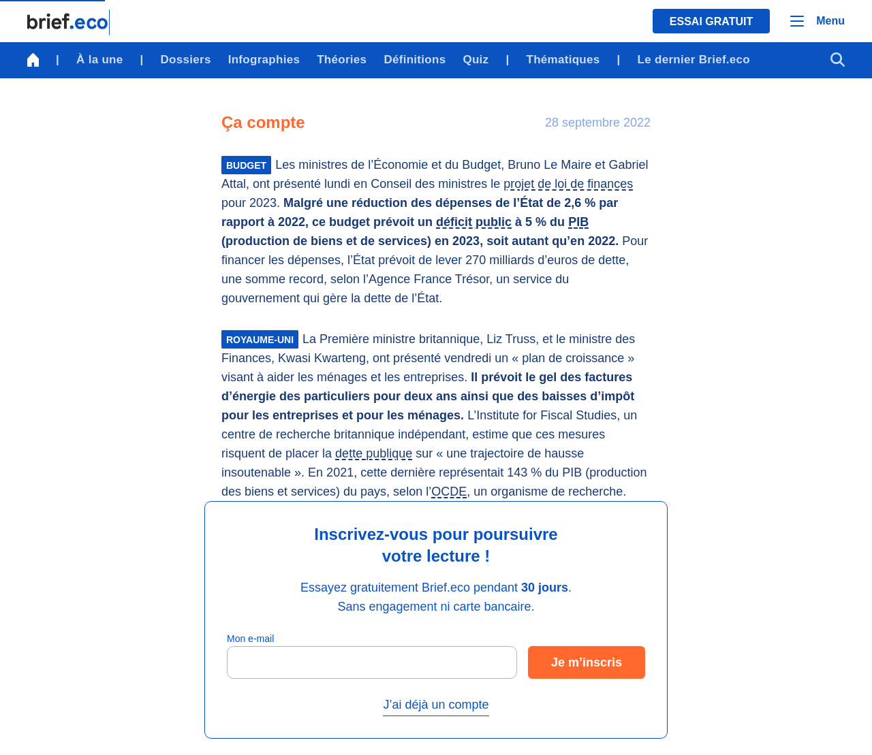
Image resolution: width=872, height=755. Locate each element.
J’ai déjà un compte (435, 704)
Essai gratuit (711, 21)
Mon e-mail (250, 638)
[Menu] (817, 21)
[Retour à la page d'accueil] (68, 22)
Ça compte (263, 122)
